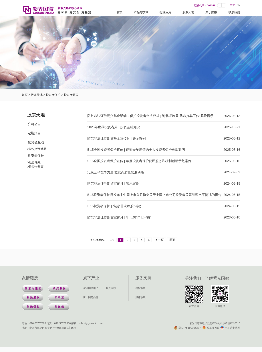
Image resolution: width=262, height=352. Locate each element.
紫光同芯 (111, 288)
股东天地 (188, 13)
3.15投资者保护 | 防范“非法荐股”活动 (114, 206)
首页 (119, 13)
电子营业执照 (230, 328)
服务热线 (140, 297)
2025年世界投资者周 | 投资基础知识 (113, 127)
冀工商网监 (211, 328)
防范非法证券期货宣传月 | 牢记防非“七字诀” (119, 217)
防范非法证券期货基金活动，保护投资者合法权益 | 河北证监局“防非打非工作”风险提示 (150, 116)
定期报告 (34, 133)
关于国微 (211, 13)
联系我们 (234, 13)
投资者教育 (71, 94)
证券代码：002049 (204, 5)
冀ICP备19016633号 (188, 328)
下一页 (159, 239)
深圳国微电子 (90, 288)
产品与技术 (141, 13)
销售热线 (140, 288)
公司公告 (34, 124)
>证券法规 (34, 162)
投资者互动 (36, 142)
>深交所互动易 (36, 148)
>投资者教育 (35, 166)
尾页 (172, 239)
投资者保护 (53, 94)
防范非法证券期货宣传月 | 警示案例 (113, 183)
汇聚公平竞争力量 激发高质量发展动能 (115, 172)
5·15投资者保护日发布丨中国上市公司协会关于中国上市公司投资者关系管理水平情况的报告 (154, 195)
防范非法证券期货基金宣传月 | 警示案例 (116, 138)
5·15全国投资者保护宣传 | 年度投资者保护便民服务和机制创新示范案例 (139, 161)
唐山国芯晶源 (90, 297)
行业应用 (165, 13)
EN (238, 5)
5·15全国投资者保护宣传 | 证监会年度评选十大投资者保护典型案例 (136, 150)
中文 (232, 5)
